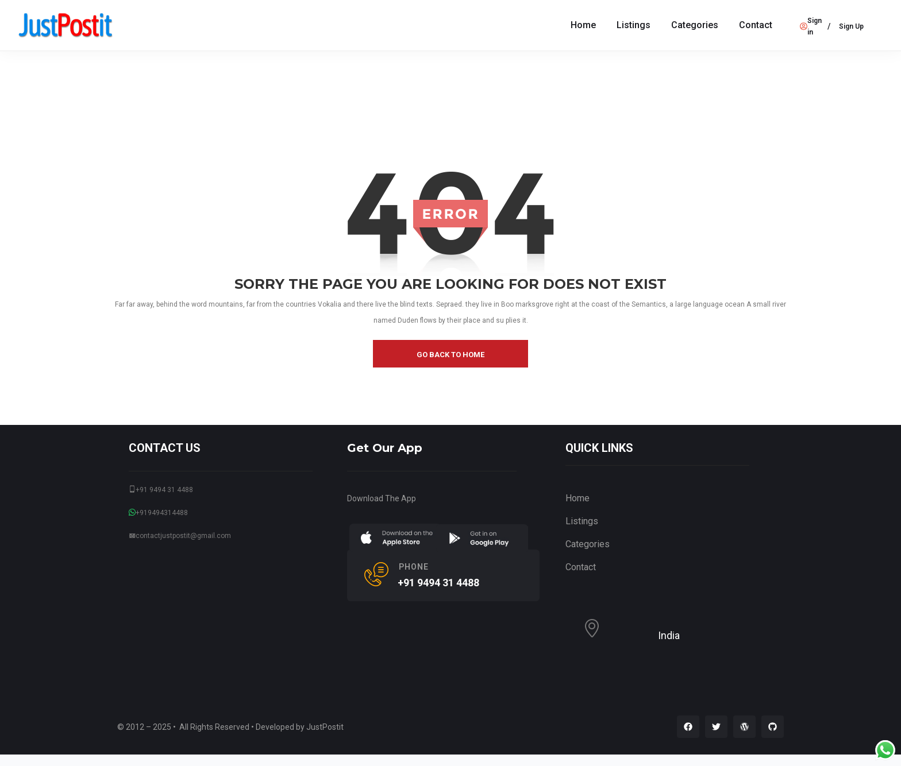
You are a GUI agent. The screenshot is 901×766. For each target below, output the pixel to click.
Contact (755, 25)
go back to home (450, 354)
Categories (694, 25)
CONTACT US (165, 448)
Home (583, 25)
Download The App (381, 498)
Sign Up (851, 26)
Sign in (811, 26)
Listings (633, 25)
